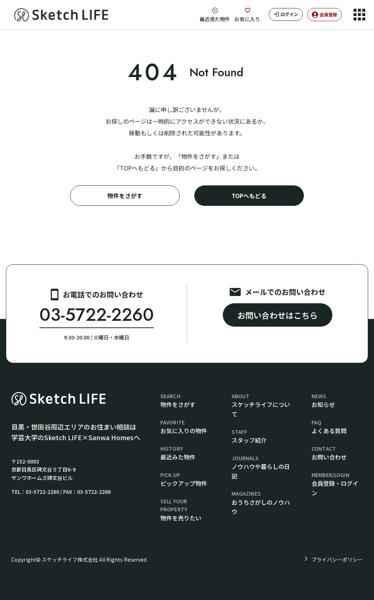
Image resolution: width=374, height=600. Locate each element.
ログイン (289, 14)
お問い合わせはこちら (277, 315)
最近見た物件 (214, 19)
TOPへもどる (249, 195)
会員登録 (328, 14)
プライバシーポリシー (337, 559)
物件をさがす (124, 195)
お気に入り (247, 19)
